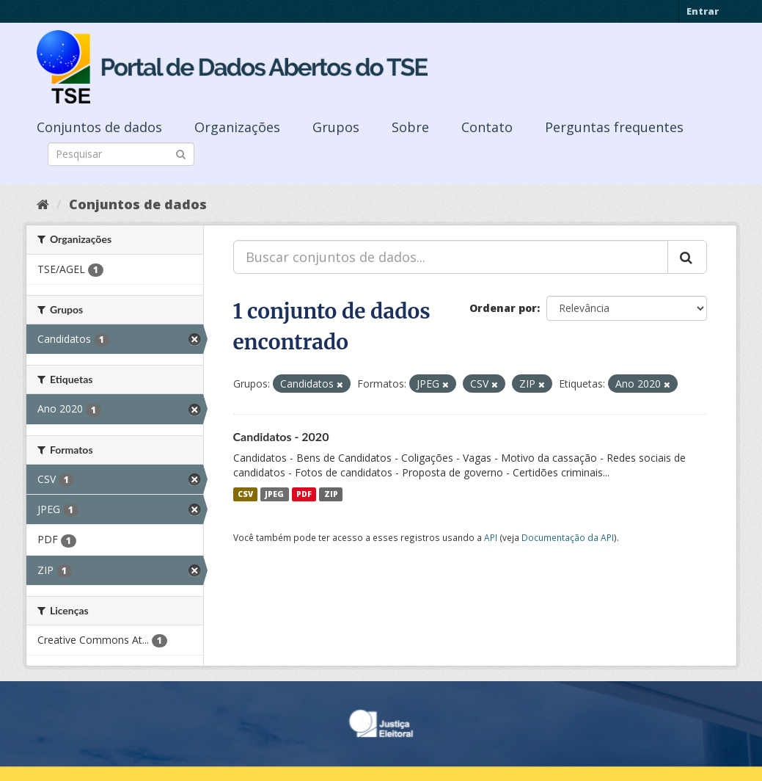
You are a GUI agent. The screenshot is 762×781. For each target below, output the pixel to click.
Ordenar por (503, 308)
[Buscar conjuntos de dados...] (450, 257)
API (490, 537)
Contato (487, 127)
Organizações (237, 127)
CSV (245, 494)
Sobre (410, 127)
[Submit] (181, 153)
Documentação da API (567, 537)
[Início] (43, 204)
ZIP (331, 494)
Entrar (702, 11)
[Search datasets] (121, 154)
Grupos (335, 127)
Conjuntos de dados (99, 127)
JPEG (274, 494)
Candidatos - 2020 (281, 436)
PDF (304, 494)
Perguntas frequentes (614, 127)
